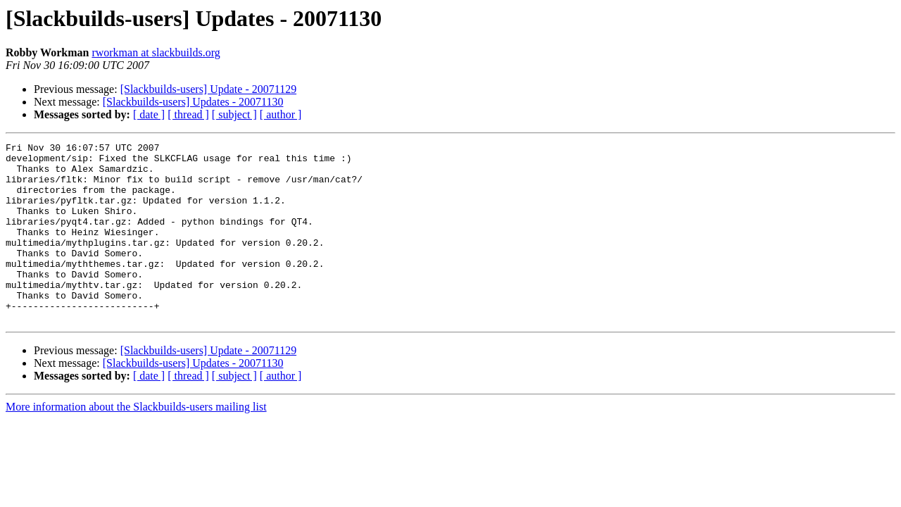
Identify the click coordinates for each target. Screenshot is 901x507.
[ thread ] (188, 114)
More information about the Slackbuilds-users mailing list (136, 443)
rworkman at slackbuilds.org (156, 52)
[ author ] (281, 114)
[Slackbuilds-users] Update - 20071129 (208, 89)
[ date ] (149, 114)
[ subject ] (234, 114)
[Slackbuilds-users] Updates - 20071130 (193, 102)
